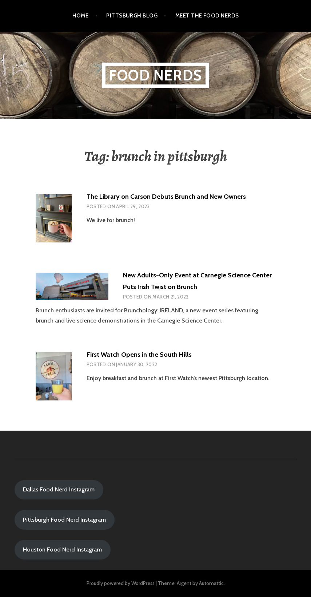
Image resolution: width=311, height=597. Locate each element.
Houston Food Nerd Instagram (62, 549)
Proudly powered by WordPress (121, 583)
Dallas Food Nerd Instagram (59, 489)
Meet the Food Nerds (207, 15)
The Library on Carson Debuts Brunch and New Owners (166, 197)
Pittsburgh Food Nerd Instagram (64, 519)
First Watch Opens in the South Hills (139, 355)
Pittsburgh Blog (132, 15)
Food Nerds (155, 75)
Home (80, 15)
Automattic (211, 583)
